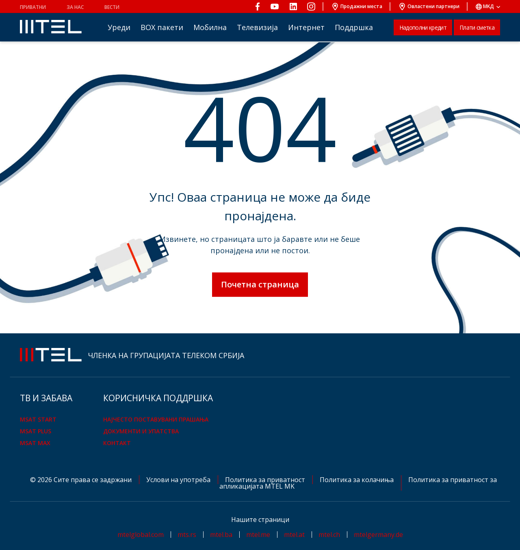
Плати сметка (476, 27)
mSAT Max (35, 443)
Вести (111, 7)
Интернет (306, 27)
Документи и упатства (141, 431)
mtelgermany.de (378, 534)
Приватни (33, 7)
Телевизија (257, 27)
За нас (75, 7)
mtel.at (294, 534)
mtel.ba (221, 534)
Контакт (117, 443)
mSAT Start (38, 419)
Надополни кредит (422, 27)
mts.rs (187, 534)
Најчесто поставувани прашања (155, 419)
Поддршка (354, 27)
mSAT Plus (35, 431)
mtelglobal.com (140, 534)
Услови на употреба (179, 479)
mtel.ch (329, 534)
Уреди (119, 27)
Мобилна (210, 27)
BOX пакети (162, 27)
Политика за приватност (266, 479)
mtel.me (258, 534)
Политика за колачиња (357, 479)
